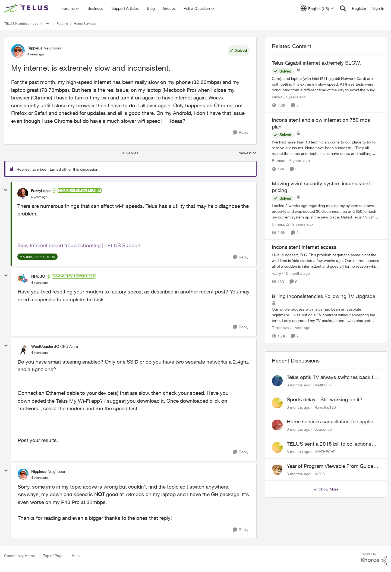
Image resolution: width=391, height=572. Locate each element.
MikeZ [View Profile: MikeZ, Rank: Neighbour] (277, 97)
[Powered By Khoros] (374, 559)
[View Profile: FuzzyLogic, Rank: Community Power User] (22, 193)
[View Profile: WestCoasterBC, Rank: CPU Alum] (23, 349)
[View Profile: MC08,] (277, 469)
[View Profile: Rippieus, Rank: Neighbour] (18, 51)
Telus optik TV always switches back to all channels (331, 377)
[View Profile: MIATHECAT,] (277, 447)
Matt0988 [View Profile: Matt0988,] (322, 385)
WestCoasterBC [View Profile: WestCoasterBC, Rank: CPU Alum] (45, 346)
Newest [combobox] (247, 153)
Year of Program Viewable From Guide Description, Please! (330, 466)
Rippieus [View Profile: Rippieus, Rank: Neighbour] (34, 48)
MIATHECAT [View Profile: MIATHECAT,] (324, 451)
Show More (326, 489)
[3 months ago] (298, 385)
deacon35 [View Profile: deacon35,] (323, 429)
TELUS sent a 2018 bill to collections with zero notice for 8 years (329, 444)
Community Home (19, 555)
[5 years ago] (294, 97)
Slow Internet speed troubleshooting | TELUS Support (79, 245)
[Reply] (241, 132)
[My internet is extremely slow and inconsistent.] (39, 197)
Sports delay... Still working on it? (324, 399)
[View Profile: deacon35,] (277, 425)
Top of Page (53, 555)
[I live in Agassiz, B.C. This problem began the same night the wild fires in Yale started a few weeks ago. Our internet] (326, 260)
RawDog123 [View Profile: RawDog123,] (325, 407)
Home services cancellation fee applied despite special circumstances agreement (331, 421)
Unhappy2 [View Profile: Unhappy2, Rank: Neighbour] (280, 224)
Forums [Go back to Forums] (62, 23)
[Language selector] (317, 8)
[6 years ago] (299, 160)
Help (76, 555)
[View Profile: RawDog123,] (277, 403)
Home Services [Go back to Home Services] (85, 23)
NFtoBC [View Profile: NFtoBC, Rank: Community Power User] (38, 276)
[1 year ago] (300, 327)
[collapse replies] (6, 190)
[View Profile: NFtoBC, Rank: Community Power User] (23, 279)
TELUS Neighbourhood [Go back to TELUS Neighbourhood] (21, 23)
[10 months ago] (296, 273)
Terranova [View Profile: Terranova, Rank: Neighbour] (280, 327)
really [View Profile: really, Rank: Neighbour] (276, 273)
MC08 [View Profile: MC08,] (319, 473)
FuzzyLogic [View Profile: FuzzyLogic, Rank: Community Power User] (41, 190)
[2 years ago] (302, 224)
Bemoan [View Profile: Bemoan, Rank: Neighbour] (279, 160)
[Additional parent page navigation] (47, 23)
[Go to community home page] (27, 8)
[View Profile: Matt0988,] (277, 380)
